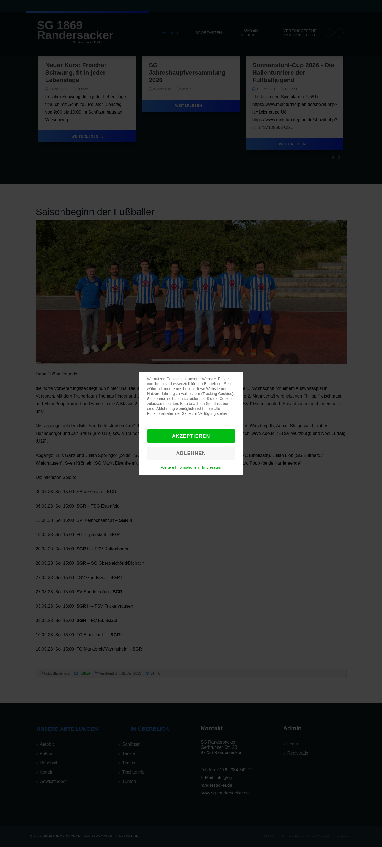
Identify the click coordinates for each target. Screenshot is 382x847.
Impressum (211, 467)
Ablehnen (191, 453)
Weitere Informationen (180, 467)
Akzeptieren (191, 436)
